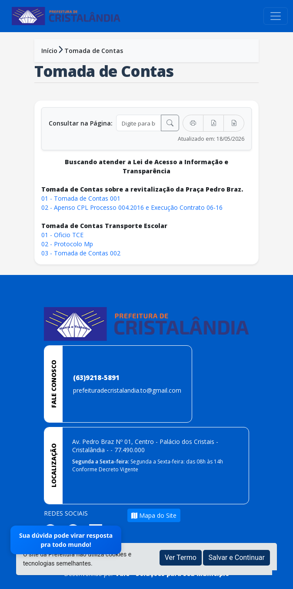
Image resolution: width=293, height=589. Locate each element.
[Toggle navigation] (275, 16)
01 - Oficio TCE (62, 235)
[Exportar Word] (233, 123)
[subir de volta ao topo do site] (278, 576)
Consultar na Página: (81, 123)
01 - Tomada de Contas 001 (80, 198)
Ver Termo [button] (180, 557)
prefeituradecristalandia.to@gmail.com (127, 390)
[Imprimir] (193, 123)
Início (49, 50)
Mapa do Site (153, 515)
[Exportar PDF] (213, 123)
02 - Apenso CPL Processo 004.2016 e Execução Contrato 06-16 (132, 207)
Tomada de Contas (93, 50)
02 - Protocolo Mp (67, 244)
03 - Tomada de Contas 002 (81, 253)
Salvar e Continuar (236, 557)
